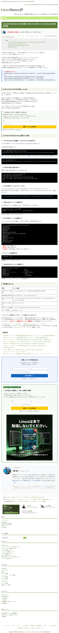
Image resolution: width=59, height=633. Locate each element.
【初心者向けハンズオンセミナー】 (23, 327)
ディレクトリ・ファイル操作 (8, 575)
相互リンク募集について (38, 628)
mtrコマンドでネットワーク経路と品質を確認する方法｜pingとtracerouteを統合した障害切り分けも (27, 339)
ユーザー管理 (4, 573)
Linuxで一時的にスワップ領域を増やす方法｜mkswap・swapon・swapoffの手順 (22, 349)
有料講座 (39, 625)
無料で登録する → (29, 375)
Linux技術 (3, 522)
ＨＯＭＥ (8, 625)
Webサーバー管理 (5, 585)
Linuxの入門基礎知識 (6, 524)
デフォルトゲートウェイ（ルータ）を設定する (14, 351)
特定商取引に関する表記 (23, 628)
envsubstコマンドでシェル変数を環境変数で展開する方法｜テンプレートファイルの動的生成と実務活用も (29, 335)
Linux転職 (3, 603)
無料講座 (32, 625)
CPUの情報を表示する (8, 347)
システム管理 (4, 578)
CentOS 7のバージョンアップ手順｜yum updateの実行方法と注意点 (27, 497)
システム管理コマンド (6, 553)
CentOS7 (19, 501)
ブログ (45, 625)
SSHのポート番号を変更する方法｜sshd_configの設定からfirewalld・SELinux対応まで (24, 343)
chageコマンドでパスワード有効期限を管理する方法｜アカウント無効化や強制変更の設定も (25, 337)
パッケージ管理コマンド (7, 558)
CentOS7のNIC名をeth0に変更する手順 (18, 45)
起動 (2, 571)
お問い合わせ (54, 14)
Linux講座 (3, 616)
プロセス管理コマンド (6, 555)
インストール (4, 570)
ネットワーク (39, 501)
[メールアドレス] (29, 123)
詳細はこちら (19, 129)
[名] (43, 120)
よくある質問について (45, 14)
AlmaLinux (5, 598)
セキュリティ (4, 581)
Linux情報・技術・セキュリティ (9, 601)
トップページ (4, 520)
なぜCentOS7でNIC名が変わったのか (18, 43)
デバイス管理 (31, 501)
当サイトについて (18, 14)
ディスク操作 (4, 576)
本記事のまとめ (13, 47)
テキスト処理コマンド (6, 550)
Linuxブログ (4, 595)
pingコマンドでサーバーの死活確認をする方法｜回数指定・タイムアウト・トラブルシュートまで (27, 353)
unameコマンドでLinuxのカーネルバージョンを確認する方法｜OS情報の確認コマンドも (32, 499)
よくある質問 (52, 625)
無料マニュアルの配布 (32, 480)
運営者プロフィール (34, 14)
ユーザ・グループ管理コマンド (9, 548)
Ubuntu (4, 600)
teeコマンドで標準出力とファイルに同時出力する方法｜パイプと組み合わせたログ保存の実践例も (27, 341)
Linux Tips (3, 527)
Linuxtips (25, 501)
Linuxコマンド (4, 525)
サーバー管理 (4, 583)
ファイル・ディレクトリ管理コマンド (10, 546)
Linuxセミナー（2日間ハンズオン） (10, 615)
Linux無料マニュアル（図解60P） (9, 613)
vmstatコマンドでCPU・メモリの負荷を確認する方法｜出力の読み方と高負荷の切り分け (25, 345)
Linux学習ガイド (5, 596)
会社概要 (26, 14)
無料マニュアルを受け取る (29, 126)
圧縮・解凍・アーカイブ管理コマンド (10, 556)
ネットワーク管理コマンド (7, 551)
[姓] (16, 120)
